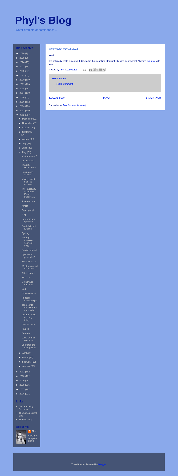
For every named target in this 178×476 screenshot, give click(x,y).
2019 (22, 84)
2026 (22, 53)
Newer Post (57, 98)
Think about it (28, 273)
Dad (24, 289)
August (26, 139)
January (26, 366)
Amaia (25, 206)
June (25, 148)
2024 (22, 62)
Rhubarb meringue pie (29, 299)
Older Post (153, 98)
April (24, 353)
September (27, 132)
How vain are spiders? (28, 220)
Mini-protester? (29, 156)
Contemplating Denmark (26, 407)
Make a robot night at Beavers (28, 182)
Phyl (34, 431)
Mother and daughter (27, 283)
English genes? (29, 250)
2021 (22, 75)
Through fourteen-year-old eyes (27, 241)
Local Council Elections (28, 339)
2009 (22, 380)
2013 (22, 110)
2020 (22, 79)
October (26, 127)
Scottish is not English (29, 227)
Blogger (102, 464)
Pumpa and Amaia (27, 173)
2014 (22, 106)
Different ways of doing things (29, 317)
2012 (22, 115)
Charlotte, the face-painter (29, 346)
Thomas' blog (25, 419)
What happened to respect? (30, 267)
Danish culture (29, 293)
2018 (22, 88)
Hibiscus (26, 277)
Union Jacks (28, 160)
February (27, 361)
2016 (22, 97)
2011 (22, 371)
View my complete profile (32, 438)
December (27, 118)
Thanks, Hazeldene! (29, 166)
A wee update (28, 201)
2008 (22, 385)
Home (106, 98)
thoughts (151, 61)
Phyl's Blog (43, 20)
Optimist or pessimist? (28, 255)
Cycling (25, 233)
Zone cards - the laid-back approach (29, 308)
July (24, 143)
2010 (22, 376)
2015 (22, 101)
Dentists (26, 333)
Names (25, 329)
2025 (22, 58)
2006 (22, 393)
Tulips (24, 214)
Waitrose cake (29, 261)
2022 (22, 71)
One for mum (28, 324)
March (25, 357)
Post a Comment (64, 84)
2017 (22, 93)
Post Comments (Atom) (74, 105)
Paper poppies (29, 210)
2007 (22, 389)
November (27, 123)
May (24, 152)
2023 (22, 66)
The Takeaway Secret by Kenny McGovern (29, 193)
